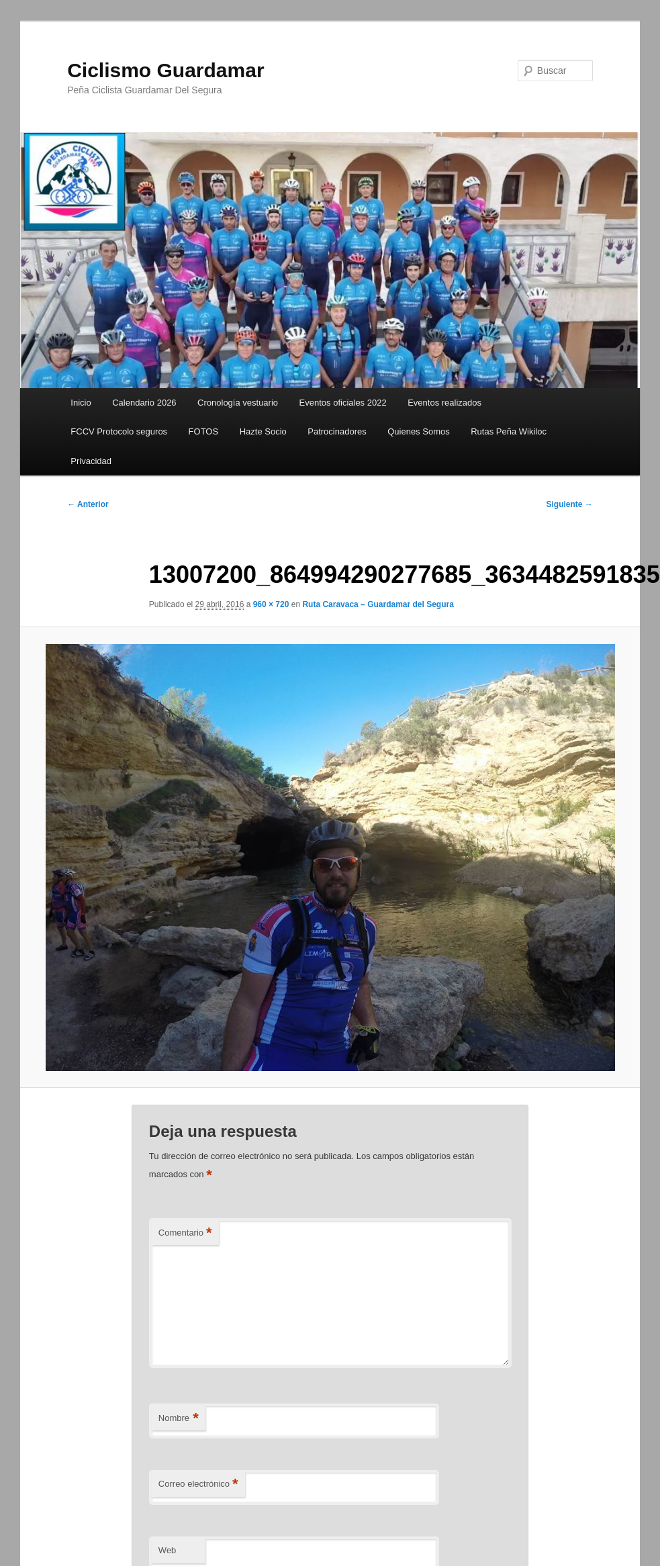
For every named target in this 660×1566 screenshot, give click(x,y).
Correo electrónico (198, 1484)
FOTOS (204, 431)
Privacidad (90, 461)
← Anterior (88, 504)
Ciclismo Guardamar (165, 70)
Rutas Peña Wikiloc (509, 431)
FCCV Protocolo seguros (118, 431)
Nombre (178, 1418)
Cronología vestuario (237, 403)
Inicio (80, 403)
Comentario (185, 1233)
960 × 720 (271, 604)
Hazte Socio (263, 431)
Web (167, 1550)
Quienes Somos (418, 431)
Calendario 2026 (144, 403)
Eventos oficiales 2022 (343, 403)
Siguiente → (570, 504)
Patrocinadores (337, 431)
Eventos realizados (444, 403)
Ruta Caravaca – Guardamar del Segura (377, 604)
